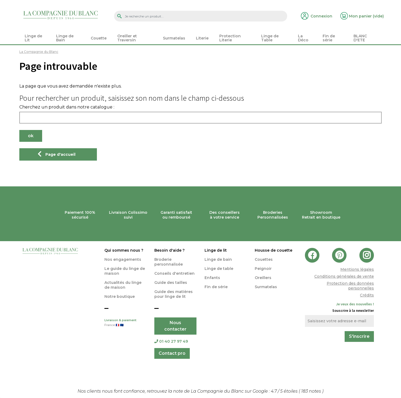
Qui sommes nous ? (123, 250)
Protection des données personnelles (350, 286)
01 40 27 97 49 (171, 341)
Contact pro (172, 353)
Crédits (367, 295)
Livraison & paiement (125, 323)
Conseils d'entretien (174, 273)
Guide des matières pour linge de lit (173, 294)
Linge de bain (218, 259)
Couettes (264, 259)
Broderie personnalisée (168, 262)
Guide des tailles (170, 282)
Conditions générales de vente (344, 276)
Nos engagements (122, 259)
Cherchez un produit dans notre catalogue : (66, 107)
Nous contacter (175, 326)
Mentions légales (357, 269)
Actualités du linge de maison (122, 285)
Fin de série (216, 286)
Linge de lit (216, 250)
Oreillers (263, 277)
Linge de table (219, 268)
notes (311, 391)
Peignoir (263, 268)
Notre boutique (119, 296)
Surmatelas (266, 286)
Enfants (212, 277)
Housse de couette (273, 250)
